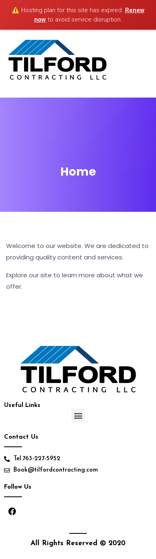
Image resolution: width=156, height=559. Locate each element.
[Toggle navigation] (145, 64)
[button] (78, 415)
